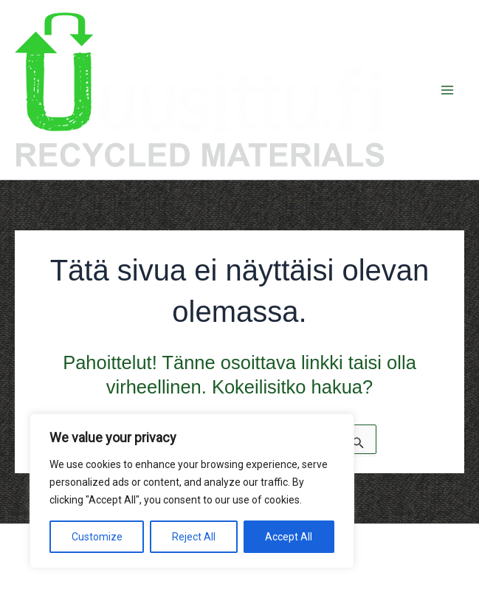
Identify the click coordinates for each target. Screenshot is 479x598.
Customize (97, 537)
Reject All (194, 537)
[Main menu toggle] (448, 90)
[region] (192, 490)
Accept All (288, 537)
